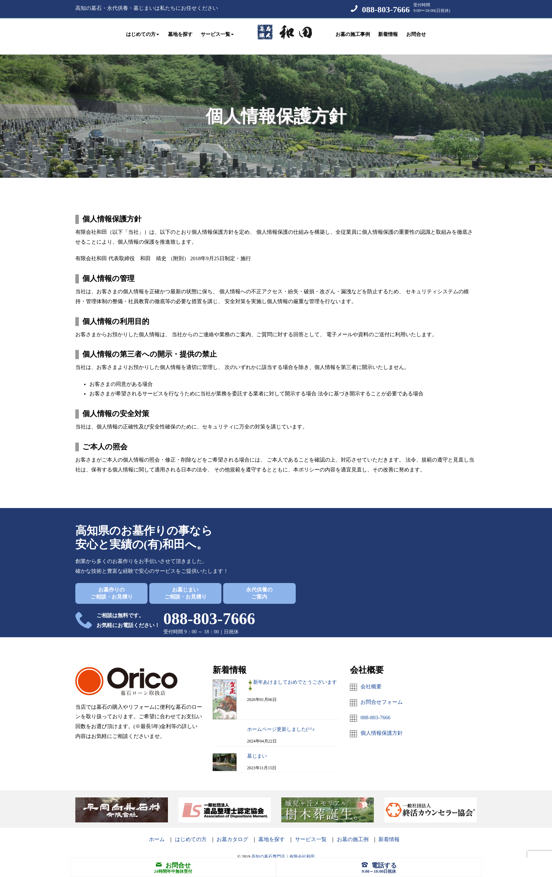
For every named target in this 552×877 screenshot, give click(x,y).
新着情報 (388, 32)
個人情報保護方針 (381, 726)
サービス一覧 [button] (217, 32)
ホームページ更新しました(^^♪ (281, 722)
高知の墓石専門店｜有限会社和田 (283, 849)
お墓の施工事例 (352, 32)
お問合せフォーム (381, 695)
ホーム (157, 832)
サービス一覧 (311, 832)
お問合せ (416, 32)
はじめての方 (191, 832)
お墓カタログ (232, 832)
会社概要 (371, 679)
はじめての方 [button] (142, 32)
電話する (379, 865)
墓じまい (257, 749)
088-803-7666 (386, 9)
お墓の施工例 (353, 832)
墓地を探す (180, 32)
